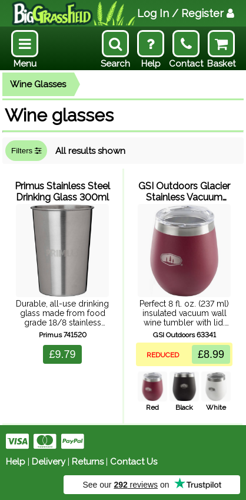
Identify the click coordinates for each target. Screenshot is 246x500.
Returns (88, 461)
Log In (185, 13)
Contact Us (133, 461)
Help (15, 461)
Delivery (48, 461)
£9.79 (62, 354)
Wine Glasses (38, 84)
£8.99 (211, 354)
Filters (26, 150)
